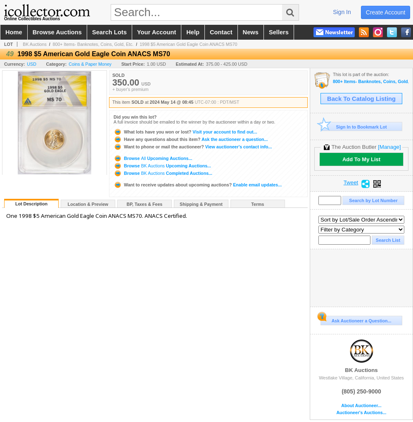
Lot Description (31, 203)
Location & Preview (88, 204)
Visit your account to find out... (185, 131)
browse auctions (57, 32)
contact (221, 32)
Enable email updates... (198, 184)
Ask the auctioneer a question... (191, 139)
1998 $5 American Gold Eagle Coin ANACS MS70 (188, 44)
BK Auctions (34, 44)
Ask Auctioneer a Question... (355, 319)
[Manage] (389, 147)
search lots (109, 32)
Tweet (351, 183)
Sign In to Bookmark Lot (353, 126)
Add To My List (361, 159)
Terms (257, 204)
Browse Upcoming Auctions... (153, 158)
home (13, 32)
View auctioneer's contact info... (193, 146)
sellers (279, 32)
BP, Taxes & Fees (145, 204)
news (251, 32)
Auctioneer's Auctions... (361, 412)
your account (156, 32)
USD (31, 64)
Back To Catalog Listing (361, 98)
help (192, 32)
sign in (342, 12)
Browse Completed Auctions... (163, 173)
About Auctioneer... (361, 405)
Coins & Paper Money (90, 64)
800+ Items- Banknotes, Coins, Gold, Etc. (93, 44)
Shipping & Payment (201, 204)
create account (386, 12)
